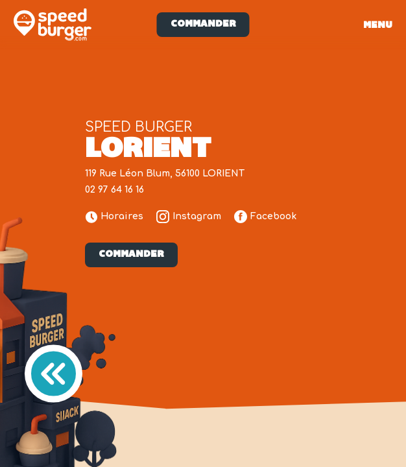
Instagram (188, 216)
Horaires (114, 217)
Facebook (265, 216)
